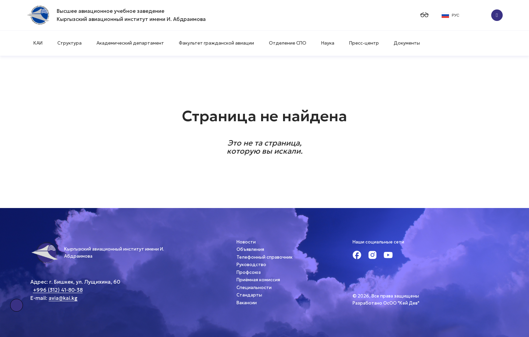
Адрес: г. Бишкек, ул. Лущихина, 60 (75, 282)
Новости (246, 242)
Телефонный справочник (264, 257)
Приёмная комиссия (258, 280)
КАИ (38, 43)
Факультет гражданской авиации (216, 43)
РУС (450, 15)
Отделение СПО (287, 43)
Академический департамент (130, 43)
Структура (69, 43)
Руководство (251, 264)
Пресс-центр (364, 43)
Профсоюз (248, 272)
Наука (327, 43)
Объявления (250, 249)
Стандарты (249, 295)
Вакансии (246, 303)
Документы (407, 43)
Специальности (254, 287)
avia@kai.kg (63, 298)
